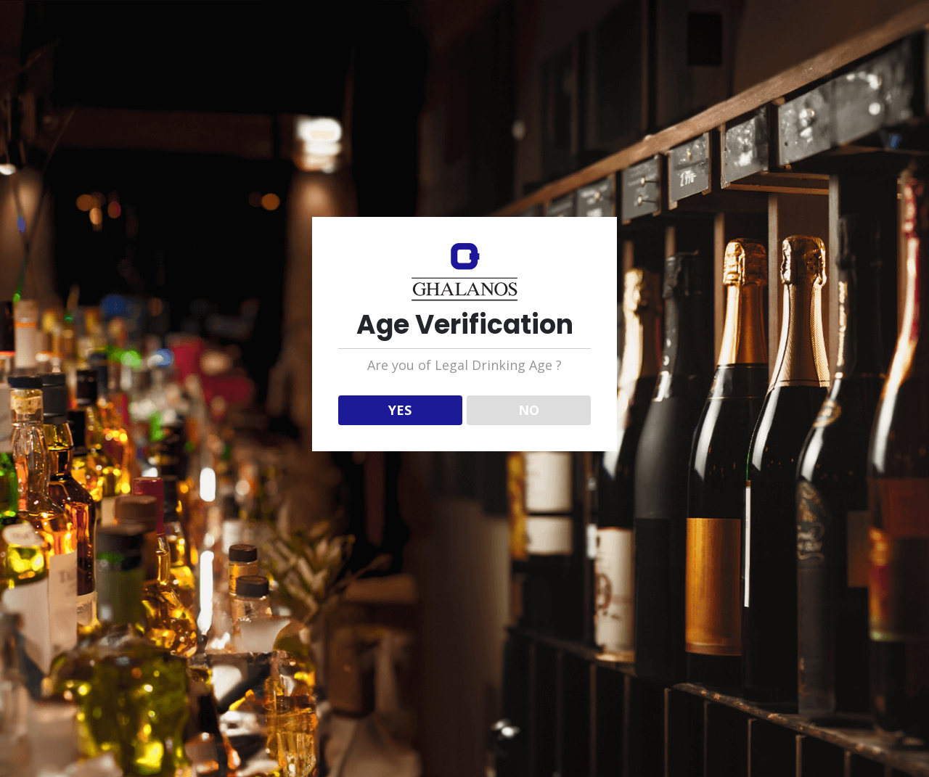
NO (528, 410)
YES (400, 410)
